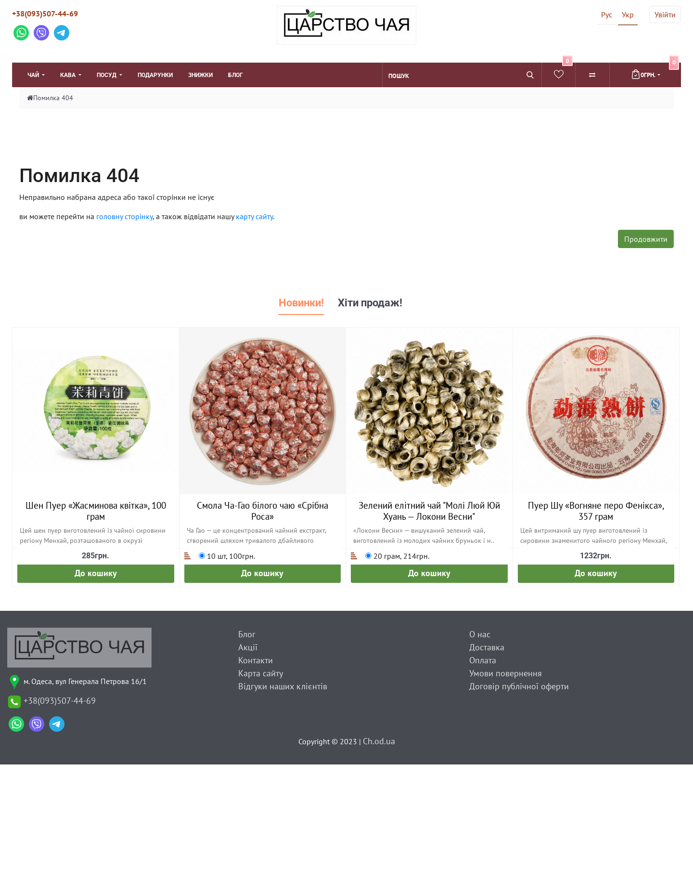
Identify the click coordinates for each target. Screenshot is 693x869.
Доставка (486, 647)
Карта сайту (260, 673)
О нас (479, 634)
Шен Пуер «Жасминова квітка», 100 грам (96, 510)
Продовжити (645, 239)
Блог (235, 75)
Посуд (107, 75)
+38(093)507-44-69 (45, 13)
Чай (33, 75)
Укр (628, 14)
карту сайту (254, 216)
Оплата (482, 660)
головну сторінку (124, 216)
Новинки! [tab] (301, 303)
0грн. (655, 71)
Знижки (200, 75)
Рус (606, 14)
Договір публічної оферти (519, 686)
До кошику (96, 573)
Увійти (665, 14)
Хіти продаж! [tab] (370, 303)
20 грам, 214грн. (397, 556)
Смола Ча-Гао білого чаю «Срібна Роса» (262, 510)
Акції (247, 647)
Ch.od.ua (379, 741)
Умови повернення (505, 673)
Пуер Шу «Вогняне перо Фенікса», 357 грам (596, 510)
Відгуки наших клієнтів (282, 686)
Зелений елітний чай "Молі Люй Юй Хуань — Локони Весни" (429, 510)
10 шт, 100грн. (227, 556)
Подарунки (155, 75)
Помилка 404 (53, 97)
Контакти (255, 660)
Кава (68, 75)
